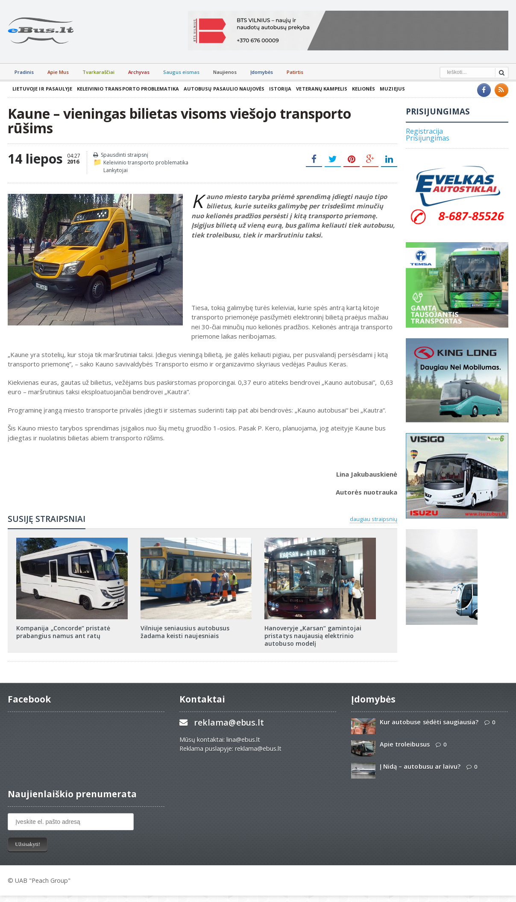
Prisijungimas (427, 138)
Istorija (279, 88)
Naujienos (225, 72)
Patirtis (295, 72)
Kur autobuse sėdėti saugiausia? (429, 722)
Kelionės (361, 88)
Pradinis (24, 72)
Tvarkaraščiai (98, 72)
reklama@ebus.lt (229, 722)
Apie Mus (58, 72)
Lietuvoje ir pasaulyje (42, 88)
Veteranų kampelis (320, 88)
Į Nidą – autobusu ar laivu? (420, 766)
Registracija (424, 131)
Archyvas (139, 72)
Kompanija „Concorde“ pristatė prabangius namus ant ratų (63, 632)
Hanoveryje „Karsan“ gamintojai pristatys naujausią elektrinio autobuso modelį (312, 635)
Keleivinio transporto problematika (127, 88)
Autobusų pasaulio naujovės (223, 88)
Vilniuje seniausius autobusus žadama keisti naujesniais (185, 632)
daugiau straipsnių (373, 519)
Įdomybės (261, 72)
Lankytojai (115, 170)
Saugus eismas (181, 72)
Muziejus (390, 88)
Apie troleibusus (404, 744)
